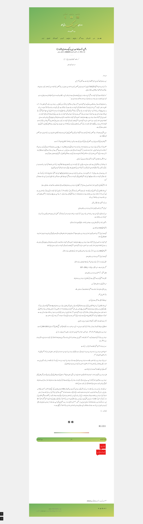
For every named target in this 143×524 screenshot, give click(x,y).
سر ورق (99, 39)
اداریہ (94, 39)
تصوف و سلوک (55, 39)
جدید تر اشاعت (39, 439)
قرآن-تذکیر (88, 39)
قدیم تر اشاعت (103, 439)
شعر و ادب (62, 39)
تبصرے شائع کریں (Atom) (93, 501)
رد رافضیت (76, 52)
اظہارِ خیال (48, 39)
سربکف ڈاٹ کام (43, 511)
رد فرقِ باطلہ (74, 39)
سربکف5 (72, 52)
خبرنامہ (43, 39)
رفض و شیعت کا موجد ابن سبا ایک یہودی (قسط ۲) (71, 49)
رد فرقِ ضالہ (68, 39)
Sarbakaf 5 (68, 52)
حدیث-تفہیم (81, 39)
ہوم (71, 439)
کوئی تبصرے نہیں (60, 52)
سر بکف (72, 24)
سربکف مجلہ (50, 509)
